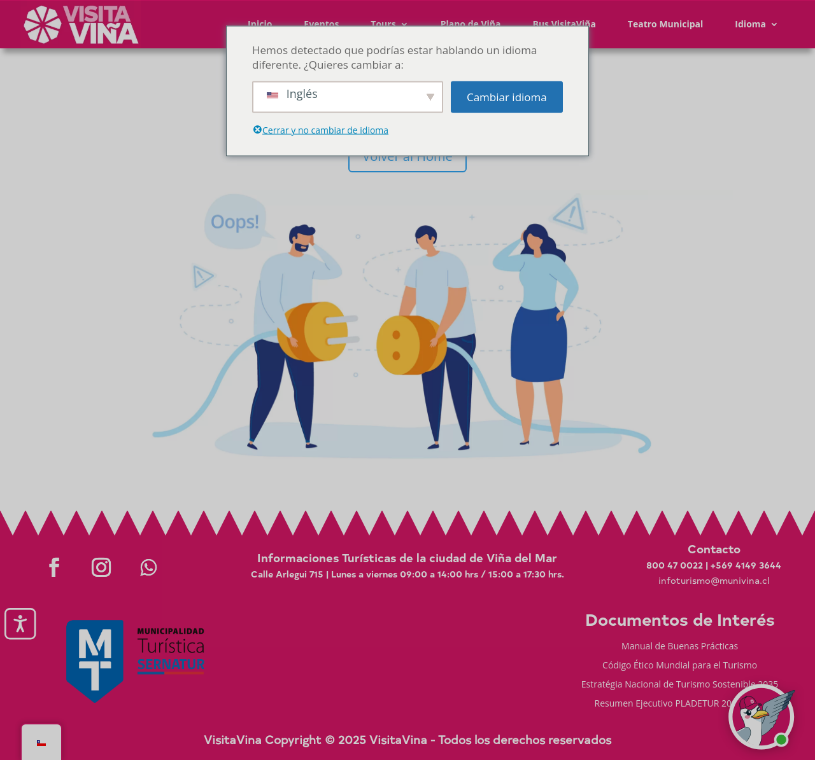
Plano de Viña (471, 24)
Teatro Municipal (666, 24)
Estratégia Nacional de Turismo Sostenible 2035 (680, 685)
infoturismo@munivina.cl (713, 580)
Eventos (321, 24)
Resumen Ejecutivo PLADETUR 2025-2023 (680, 704)
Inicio (260, 24)
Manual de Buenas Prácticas (679, 647)
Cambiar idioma (507, 97)
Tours (383, 24)
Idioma (750, 24)
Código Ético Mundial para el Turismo (679, 666)
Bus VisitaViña (563, 24)
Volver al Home (407, 156)
